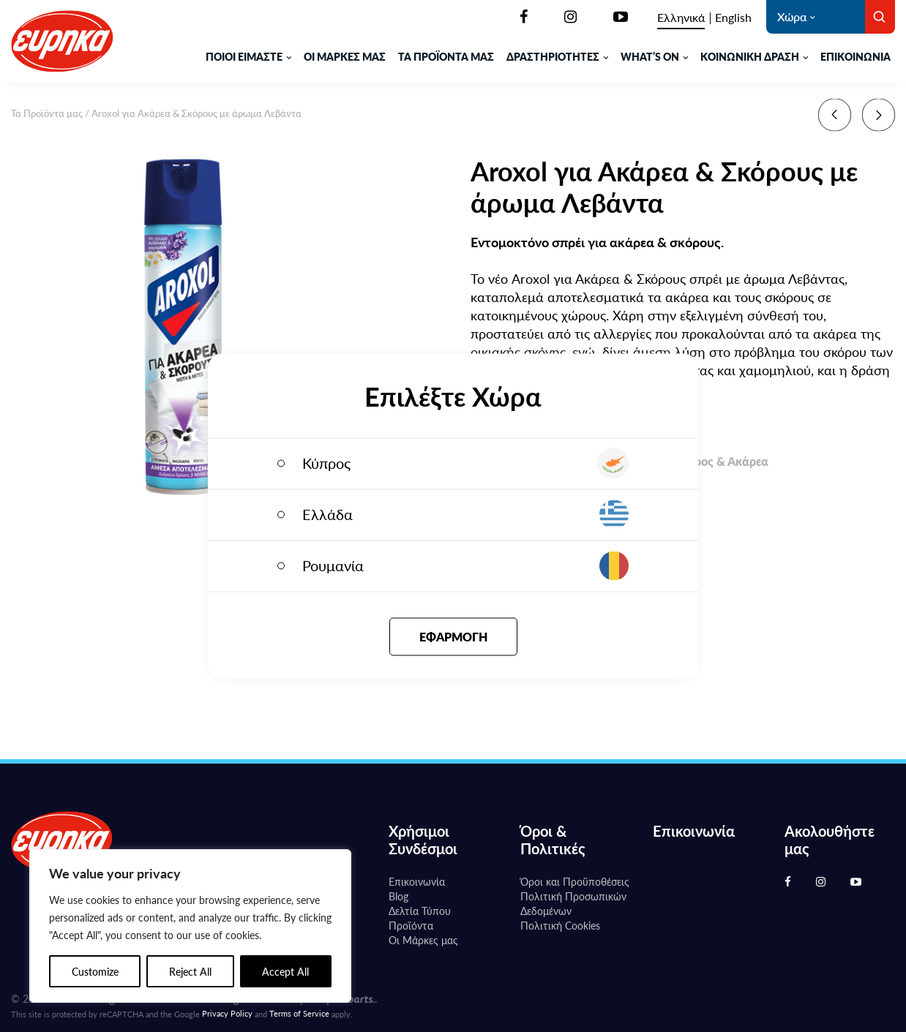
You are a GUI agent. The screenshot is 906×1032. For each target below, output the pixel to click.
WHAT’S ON (650, 56)
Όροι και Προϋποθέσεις (574, 881)
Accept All (285, 971)
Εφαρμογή (453, 636)
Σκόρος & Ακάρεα (721, 462)
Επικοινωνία (855, 56)
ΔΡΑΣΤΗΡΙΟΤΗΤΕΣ (552, 56)
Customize (95, 971)
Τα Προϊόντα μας (47, 113)
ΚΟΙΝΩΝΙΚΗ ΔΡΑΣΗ (749, 56)
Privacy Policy (227, 1013)
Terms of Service (299, 1013)
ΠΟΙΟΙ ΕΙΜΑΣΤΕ (244, 56)
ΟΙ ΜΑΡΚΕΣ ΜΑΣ (345, 56)
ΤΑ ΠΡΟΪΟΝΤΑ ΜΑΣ (446, 56)
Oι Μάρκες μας (423, 940)
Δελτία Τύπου (420, 910)
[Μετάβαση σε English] (733, 18)
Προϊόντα (411, 925)
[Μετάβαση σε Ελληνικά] (681, 18)
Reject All (190, 971)
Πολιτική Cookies (560, 925)
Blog (398, 896)
